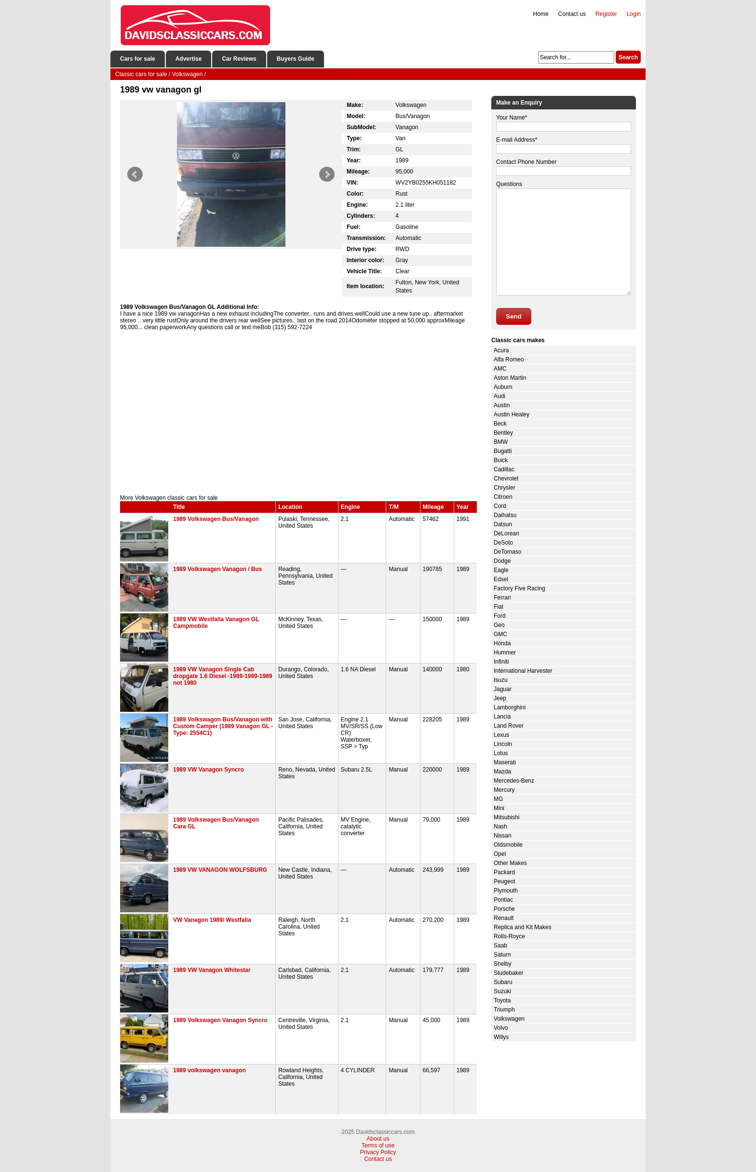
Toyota (502, 1000)
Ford (500, 616)
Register (606, 14)
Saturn (502, 954)
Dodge (502, 561)
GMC (500, 634)
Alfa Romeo (509, 359)
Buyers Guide (295, 58)
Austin (502, 405)
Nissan (503, 835)
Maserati (505, 762)
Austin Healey (511, 414)
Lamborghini (510, 707)
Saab (500, 945)
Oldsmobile (508, 844)
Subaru (503, 982)
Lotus (501, 753)
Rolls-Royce (509, 936)
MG (498, 799)
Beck (500, 423)
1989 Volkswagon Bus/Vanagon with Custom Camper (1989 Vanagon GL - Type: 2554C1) (223, 726)
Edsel (501, 579)
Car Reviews (239, 58)
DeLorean (506, 533)
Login (634, 14)
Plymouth (506, 890)
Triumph (504, 1009)
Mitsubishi (506, 817)
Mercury (504, 789)
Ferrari (502, 597)
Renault (503, 918)
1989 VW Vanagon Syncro (208, 769)
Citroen (503, 496)
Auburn (503, 387)
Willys (501, 1037)
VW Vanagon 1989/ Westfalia (212, 920)
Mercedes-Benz (514, 780)
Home (541, 14)
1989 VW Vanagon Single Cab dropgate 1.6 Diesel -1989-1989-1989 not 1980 (222, 676)
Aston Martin (510, 377)
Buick (501, 460)
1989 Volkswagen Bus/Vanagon (216, 519)
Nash (500, 826)
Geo (499, 625)
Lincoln (503, 744)
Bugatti (503, 451)
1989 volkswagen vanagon (209, 1070)
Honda (502, 643)
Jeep (500, 698)
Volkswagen (509, 1018)
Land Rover (509, 725)
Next (327, 174)
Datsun (503, 524)
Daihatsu (505, 515)
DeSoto (503, 542)
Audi (499, 396)
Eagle (501, 570)
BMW (501, 442)
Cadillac (504, 469)
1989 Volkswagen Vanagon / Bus (217, 569)
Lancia (502, 716)
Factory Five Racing (519, 588)
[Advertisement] (298, 412)
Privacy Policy (378, 1152)
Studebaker (508, 973)
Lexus (501, 735)
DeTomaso (507, 551)
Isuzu (501, 680)
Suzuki (502, 991)
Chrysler (504, 487)
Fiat (498, 606)
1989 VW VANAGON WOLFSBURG (220, 869)
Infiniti (501, 661)
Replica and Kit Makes (522, 927)
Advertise (189, 58)
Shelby (503, 963)
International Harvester (523, 670)
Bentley (503, 432)
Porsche (504, 909)
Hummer (505, 652)
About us (377, 1138)
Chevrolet (506, 478)
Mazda (502, 771)
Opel (500, 854)
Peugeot (504, 881)
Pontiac (503, 899)
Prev (135, 174)
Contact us (572, 14)
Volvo (501, 1028)
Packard (504, 872)
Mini (499, 808)
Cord (500, 506)
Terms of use (378, 1145)
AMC (500, 368)
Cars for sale (137, 58)
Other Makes (510, 863)
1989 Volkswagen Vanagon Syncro (220, 1020)
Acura (501, 350)
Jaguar (503, 689)
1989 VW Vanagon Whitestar (212, 970)
